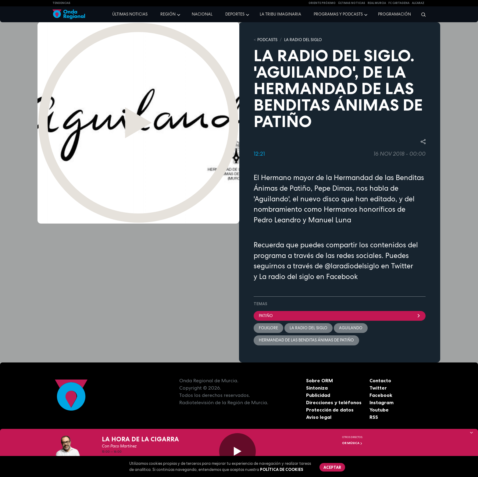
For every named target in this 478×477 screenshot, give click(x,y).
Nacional (202, 14)
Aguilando (350, 327)
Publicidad (318, 395)
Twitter (378, 388)
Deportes (234, 14)
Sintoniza (317, 388)
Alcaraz (418, 3)
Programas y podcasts (338, 14)
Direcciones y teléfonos (334, 402)
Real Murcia (377, 3)
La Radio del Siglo (303, 39)
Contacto (380, 380)
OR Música (352, 443)
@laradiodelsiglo (352, 265)
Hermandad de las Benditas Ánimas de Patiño (306, 340)
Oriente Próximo (322, 3)
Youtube (379, 410)
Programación (394, 14)
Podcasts (267, 39)
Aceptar (332, 467)
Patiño (339, 315)
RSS (373, 417)
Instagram (381, 402)
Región (168, 14)
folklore (268, 327)
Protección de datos (330, 410)
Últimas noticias (130, 14)
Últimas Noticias (351, 3)
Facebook (380, 395)
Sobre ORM (319, 380)
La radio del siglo (286, 276)
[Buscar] (421, 14)
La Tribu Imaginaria (280, 14)
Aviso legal (318, 417)
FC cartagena (398, 3)
